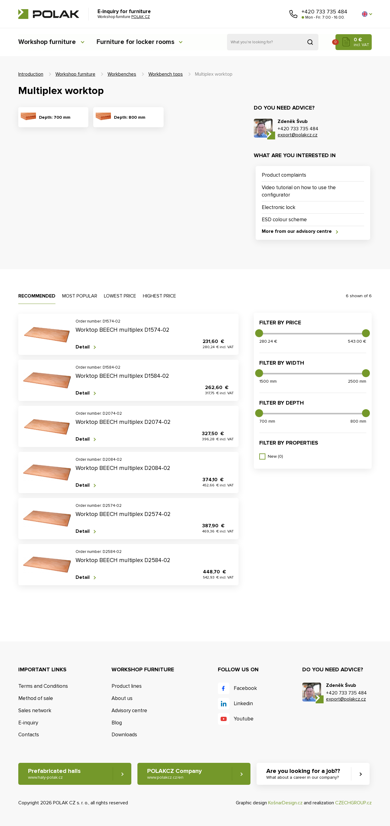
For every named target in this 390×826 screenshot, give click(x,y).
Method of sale (35, 698)
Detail (83, 347)
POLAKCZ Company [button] (174, 774)
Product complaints (284, 175)
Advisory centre (129, 710)
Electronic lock (278, 207)
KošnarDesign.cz (285, 803)
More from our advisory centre (297, 231)
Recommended (36, 296)
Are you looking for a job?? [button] (304, 774)
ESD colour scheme (284, 220)
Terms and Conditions (43, 686)
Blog (117, 723)
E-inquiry (28, 723)
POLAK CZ (48, 14)
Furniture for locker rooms (139, 42)
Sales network (34, 710)
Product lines (127, 686)
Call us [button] (293, 14)
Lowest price (120, 296)
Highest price (159, 296)
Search (310, 42)
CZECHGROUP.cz (353, 803)
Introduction (30, 74)
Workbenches (122, 74)
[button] (367, 14)
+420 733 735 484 (324, 11)
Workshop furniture (47, 42)
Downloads (124, 735)
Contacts (28, 735)
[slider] (259, 333)
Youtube (244, 719)
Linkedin (243, 704)
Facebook (245, 688)
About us (122, 698)
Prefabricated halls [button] (54, 774)
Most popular (79, 296)
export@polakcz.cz (297, 135)
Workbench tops (165, 74)
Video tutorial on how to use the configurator (299, 191)
